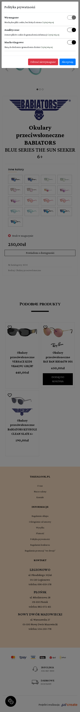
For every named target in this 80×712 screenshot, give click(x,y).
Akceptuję (67, 61)
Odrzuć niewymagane (43, 61)
